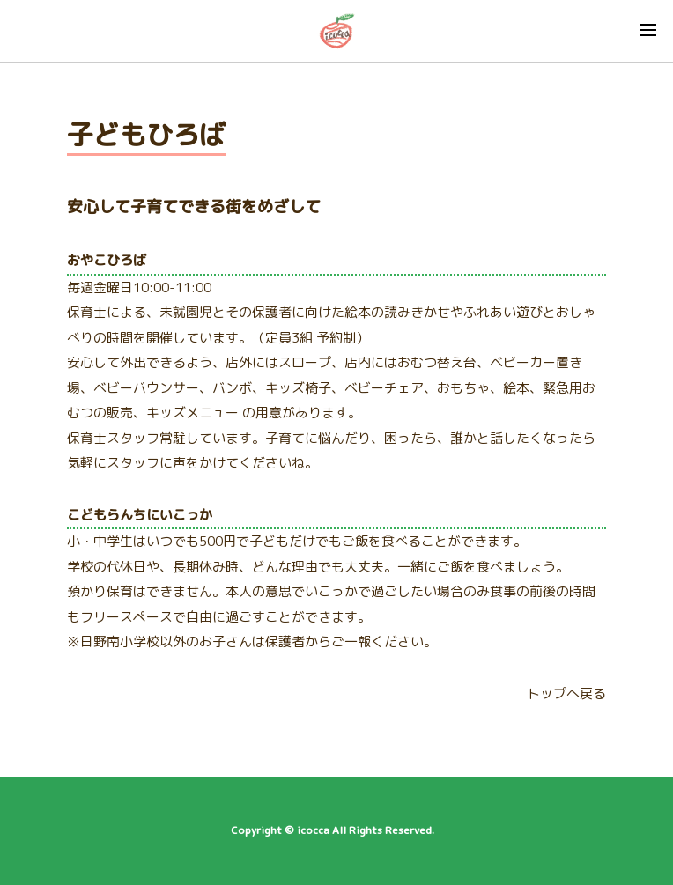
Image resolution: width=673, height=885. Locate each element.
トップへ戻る (566, 693)
